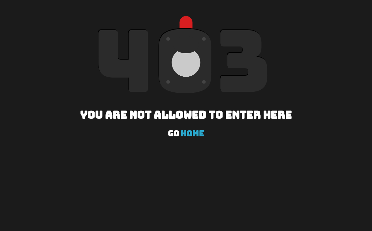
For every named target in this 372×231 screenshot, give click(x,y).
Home (192, 134)
